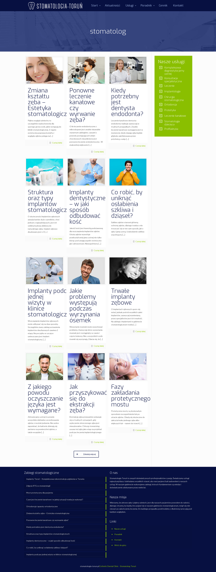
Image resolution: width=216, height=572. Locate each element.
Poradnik (118, 534)
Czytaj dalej (57, 142)
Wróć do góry (120, 545)
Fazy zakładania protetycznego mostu (131, 395)
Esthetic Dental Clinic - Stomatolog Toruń (118, 566)
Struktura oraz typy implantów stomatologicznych (54, 201)
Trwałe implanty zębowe (123, 297)
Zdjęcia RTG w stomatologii (38, 486)
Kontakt (118, 540)
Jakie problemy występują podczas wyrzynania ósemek (84, 305)
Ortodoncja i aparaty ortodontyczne (42, 506)
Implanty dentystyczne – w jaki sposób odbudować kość (87, 207)
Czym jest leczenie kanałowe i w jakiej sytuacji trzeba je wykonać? (54, 499)
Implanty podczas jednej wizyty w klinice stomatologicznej (51, 554)
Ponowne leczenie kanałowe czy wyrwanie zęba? (82, 105)
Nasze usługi (120, 529)
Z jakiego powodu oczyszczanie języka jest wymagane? (45, 398)
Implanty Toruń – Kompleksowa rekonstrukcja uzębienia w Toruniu (55, 479)
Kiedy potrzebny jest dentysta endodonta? (45, 527)
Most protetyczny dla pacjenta (39, 492)
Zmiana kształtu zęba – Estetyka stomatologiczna (47, 513)
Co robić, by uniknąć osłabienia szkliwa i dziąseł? (126, 204)
